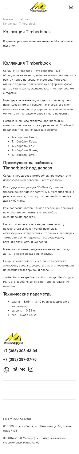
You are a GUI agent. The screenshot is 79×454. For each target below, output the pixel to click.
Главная (8, 19)
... (37, 19)
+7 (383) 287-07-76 (20, 359)
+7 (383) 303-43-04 (20, 350)
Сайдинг (24, 19)
